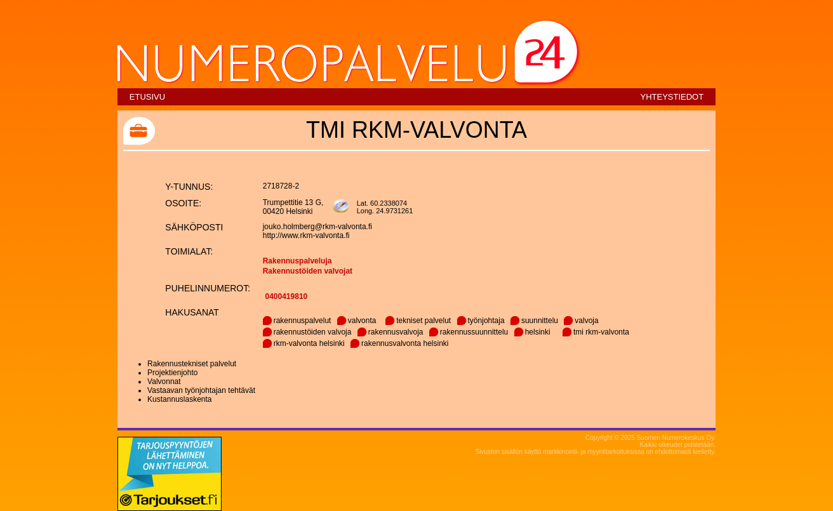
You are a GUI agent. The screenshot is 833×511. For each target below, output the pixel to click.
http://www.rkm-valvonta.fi (306, 235)
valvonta (362, 320)
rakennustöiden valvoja (313, 332)
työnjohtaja (486, 320)
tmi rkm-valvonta (601, 332)
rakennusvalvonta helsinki (404, 343)
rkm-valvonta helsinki (309, 343)
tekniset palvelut (423, 320)
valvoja (586, 320)
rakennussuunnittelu (474, 332)
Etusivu (147, 97)
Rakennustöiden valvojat (307, 271)
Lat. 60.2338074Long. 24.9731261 (385, 207)
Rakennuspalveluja (297, 260)
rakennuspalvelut (302, 320)
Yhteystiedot (671, 97)
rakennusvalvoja (395, 332)
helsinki (537, 332)
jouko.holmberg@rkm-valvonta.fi (317, 226)
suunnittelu (539, 320)
